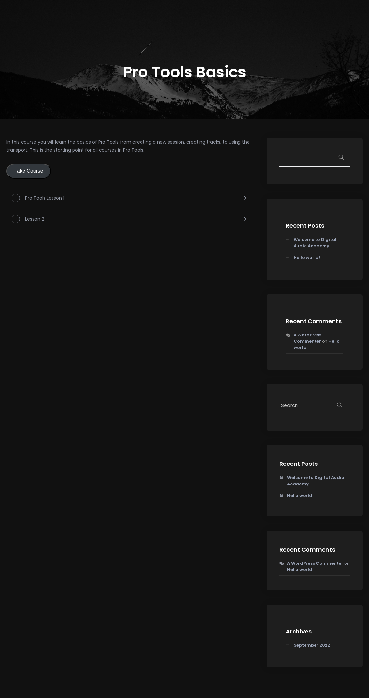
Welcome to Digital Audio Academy (315, 242)
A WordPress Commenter (307, 338)
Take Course (29, 171)
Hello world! (307, 257)
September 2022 (312, 645)
